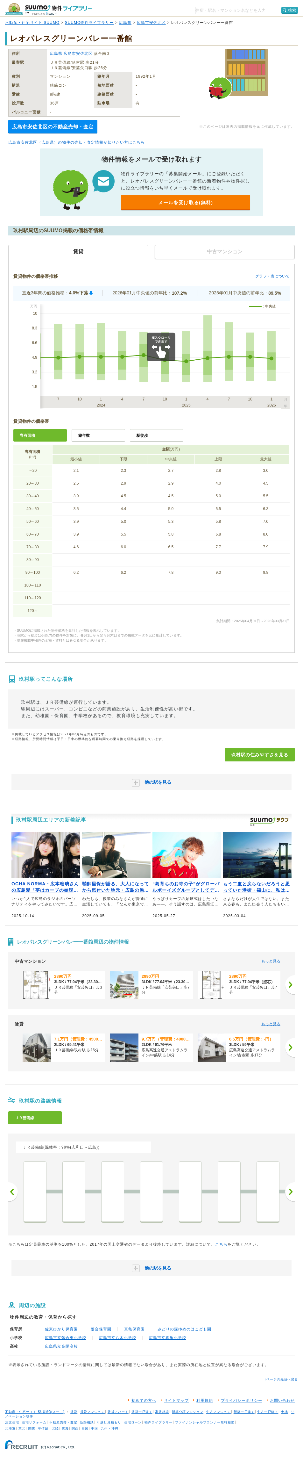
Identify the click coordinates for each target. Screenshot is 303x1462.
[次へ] (290, 984)
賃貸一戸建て (141, 1412)
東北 (21, 1428)
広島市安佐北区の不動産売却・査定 (53, 126)
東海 (65, 1428)
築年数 (84, 435)
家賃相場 (162, 1412)
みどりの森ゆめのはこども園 (184, 1329)
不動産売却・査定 (63, 1422)
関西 (75, 1428)
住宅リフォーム (34, 1422)
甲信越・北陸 (48, 1428)
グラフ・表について (272, 276)
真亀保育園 (134, 1329)
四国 (84, 1428)
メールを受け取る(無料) (185, 202)
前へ (13, 1192)
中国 (94, 1428)
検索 (292, 10)
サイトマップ (176, 1400)
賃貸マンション (92, 1412)
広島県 (125, 22)
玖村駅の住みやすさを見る (259, 754)
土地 (284, 1412)
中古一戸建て (267, 1412)
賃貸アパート (118, 1412)
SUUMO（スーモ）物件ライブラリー (48, 9)
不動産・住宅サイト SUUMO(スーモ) (35, 1412)
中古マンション (218, 1412)
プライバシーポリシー (241, 1400)
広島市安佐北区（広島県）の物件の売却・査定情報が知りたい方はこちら (76, 142)
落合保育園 (101, 1329)
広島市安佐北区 (151, 22)
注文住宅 (12, 1422)
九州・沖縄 (109, 1428)
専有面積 (27, 435)
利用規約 (204, 1400)
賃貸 (73, 1412)
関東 (31, 1428)
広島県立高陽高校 (61, 1346)
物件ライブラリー (158, 1422)
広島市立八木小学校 (117, 1338)
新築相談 (87, 1422)
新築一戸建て (244, 1412)
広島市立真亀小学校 (167, 1338)
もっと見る (270, 961)
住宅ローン (133, 1422)
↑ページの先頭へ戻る (281, 1379)
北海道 (10, 1428)
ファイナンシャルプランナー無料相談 (205, 1422)
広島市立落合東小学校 (65, 1338)
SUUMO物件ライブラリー (89, 22)
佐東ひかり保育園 (61, 1329)
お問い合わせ (282, 1400)
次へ (290, 1192)
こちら (221, 1244)
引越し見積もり (109, 1422)
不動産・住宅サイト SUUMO (32, 22)
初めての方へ (143, 1400)
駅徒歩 (142, 435)
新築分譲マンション (187, 1412)
